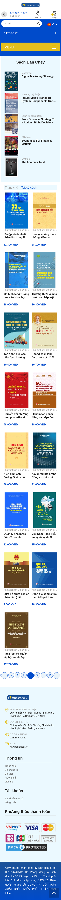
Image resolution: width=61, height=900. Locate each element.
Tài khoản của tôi (14, 798)
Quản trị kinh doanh (32, 116)
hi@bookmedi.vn (19, 746)
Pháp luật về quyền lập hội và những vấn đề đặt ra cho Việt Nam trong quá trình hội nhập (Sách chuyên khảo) (16, 655)
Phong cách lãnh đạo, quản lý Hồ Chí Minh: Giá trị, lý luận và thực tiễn (44, 356)
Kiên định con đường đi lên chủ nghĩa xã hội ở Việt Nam (15, 476)
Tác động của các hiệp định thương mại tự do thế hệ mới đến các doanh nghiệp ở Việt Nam (16, 356)
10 (37, 675)
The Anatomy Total (33, 162)
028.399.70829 (18, 13)
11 (43, 675)
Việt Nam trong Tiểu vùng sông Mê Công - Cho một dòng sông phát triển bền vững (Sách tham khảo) (44, 536)
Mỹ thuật (26, 158)
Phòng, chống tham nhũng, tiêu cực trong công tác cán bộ (44, 236)
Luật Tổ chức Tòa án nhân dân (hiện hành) (16, 596)
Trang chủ (10, 765)
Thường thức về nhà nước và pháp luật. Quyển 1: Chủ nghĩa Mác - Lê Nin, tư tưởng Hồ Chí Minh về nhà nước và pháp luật (44, 296)
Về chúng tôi (11, 769)
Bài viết (9, 773)
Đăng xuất (10, 802)
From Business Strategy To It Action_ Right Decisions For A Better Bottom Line (38, 121)
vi (52, 24)
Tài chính (26, 137)
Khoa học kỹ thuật (31, 94)
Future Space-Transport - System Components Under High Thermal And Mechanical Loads (39, 99)
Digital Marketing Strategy (38, 76)
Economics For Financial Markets (37, 142)
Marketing (27, 73)
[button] (29, 33)
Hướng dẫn (11, 777)
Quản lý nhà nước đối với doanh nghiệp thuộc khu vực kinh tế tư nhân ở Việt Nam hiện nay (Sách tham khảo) (16, 536)
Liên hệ (9, 781)
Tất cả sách (28, 187)
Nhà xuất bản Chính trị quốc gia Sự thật (15, 230)
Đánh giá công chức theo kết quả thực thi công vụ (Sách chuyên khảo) (44, 596)
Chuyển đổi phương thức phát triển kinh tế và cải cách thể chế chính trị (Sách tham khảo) (16, 416)
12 (50, 675)
